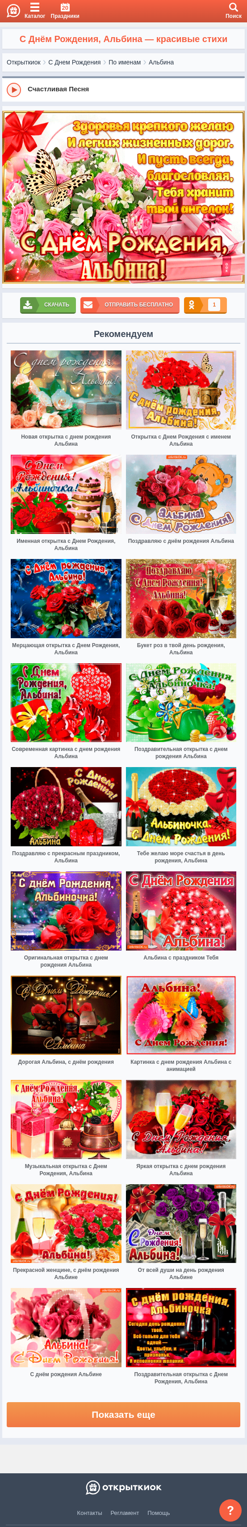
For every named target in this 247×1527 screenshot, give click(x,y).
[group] (123, 89)
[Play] (14, 90)
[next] (236, 197)
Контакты (89, 1513)
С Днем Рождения (74, 62)
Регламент (125, 1513)
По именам (125, 62)
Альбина (161, 62)
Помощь (158, 1513)
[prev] (11, 197)
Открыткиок (24, 62)
